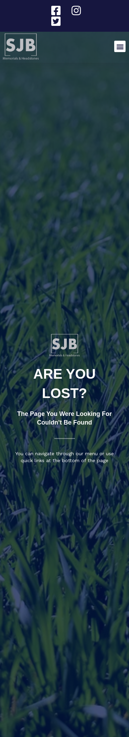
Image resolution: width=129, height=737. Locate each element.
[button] (120, 46)
